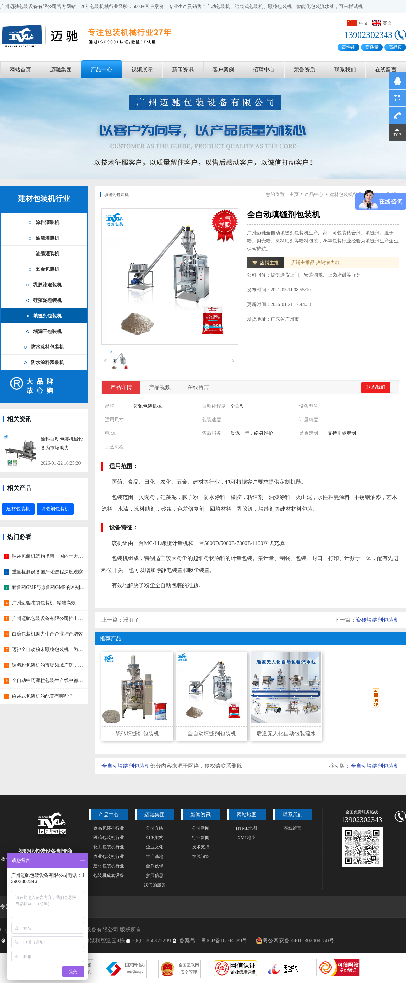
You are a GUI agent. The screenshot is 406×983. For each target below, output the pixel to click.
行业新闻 (200, 837)
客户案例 (223, 69)
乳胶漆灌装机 (47, 284)
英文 (382, 23)
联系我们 (345, 69)
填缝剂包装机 (47, 315)
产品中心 (101, 69)
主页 (294, 194)
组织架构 (154, 837)
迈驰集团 (61, 69)
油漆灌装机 (47, 238)
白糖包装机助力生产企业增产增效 (43, 634)
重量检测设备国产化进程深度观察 (43, 572)
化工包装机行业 (108, 846)
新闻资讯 (183, 69)
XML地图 (247, 837)
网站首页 (20, 69)
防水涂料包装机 (47, 347)
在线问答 (200, 856)
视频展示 (142, 69)
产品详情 (121, 387)
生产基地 (154, 856)
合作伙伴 (154, 865)
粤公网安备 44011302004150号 (295, 940)
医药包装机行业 (108, 837)
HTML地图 (246, 828)
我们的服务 (155, 884)
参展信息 (154, 875)
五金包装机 (47, 269)
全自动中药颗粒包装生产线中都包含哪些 (46, 681)
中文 (357, 23)
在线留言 (386, 69)
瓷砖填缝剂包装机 (377, 620)
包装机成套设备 (108, 875)
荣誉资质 (304, 69)
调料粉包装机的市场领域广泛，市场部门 (46, 665)
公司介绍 (154, 828)
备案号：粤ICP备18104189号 (213, 940)
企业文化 (154, 846)
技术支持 (200, 846)
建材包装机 (18, 508)
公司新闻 (200, 828)
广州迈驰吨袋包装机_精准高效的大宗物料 (46, 603)
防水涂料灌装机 (47, 362)
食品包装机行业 (108, 828)
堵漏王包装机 (47, 331)
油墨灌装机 (47, 253)
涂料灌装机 (47, 222)
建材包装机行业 (44, 198)
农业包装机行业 (108, 856)
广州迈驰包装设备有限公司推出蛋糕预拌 (46, 618)
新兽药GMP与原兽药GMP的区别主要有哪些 (46, 587)
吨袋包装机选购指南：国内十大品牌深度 (46, 556)
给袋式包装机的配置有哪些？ (38, 696)
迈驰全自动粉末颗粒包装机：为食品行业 (46, 649)
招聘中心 (264, 69)
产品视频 (160, 387)
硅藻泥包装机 (47, 300)
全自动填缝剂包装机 (126, 766)
